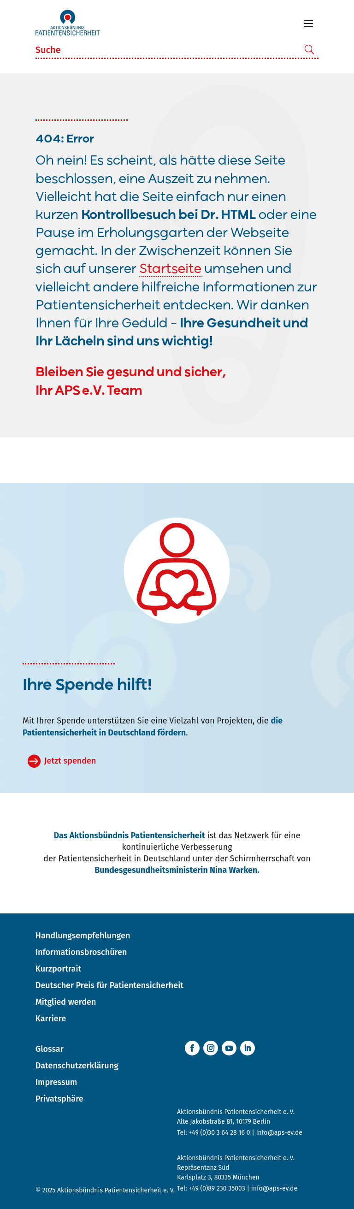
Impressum (56, 1082)
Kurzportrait (58, 969)
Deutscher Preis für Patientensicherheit (109, 985)
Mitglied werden (65, 1002)
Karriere (50, 1018)
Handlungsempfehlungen (82, 935)
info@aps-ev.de (279, 1133)
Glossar (49, 1049)
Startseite (170, 269)
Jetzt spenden (70, 761)
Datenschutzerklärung (76, 1066)
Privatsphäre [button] (59, 1099)
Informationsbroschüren (81, 952)
